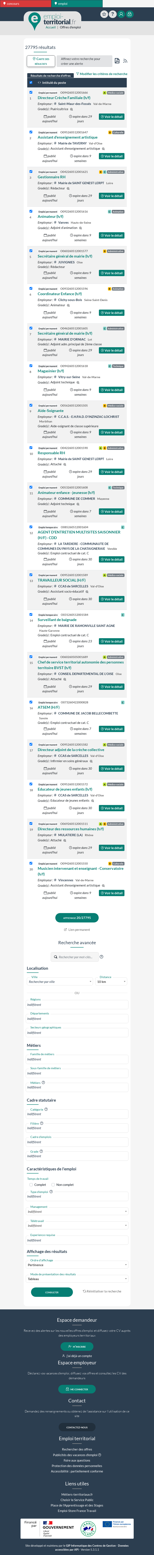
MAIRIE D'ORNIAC (70, 339)
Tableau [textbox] (33, 1279)
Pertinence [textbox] (35, 1265)
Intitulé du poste (52, 82)
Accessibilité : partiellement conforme (77, 1471)
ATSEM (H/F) (49, 707)
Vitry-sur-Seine (67, 377)
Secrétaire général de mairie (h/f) (65, 256)
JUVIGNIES (64, 262)
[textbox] (60, 982)
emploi (61, 3)
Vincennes (64, 880)
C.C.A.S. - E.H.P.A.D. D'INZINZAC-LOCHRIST (86, 416)
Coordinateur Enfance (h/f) (60, 293)
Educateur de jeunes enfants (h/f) (65, 789)
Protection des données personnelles (77, 1466)
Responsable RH (51, 452)
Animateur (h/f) (50, 216)
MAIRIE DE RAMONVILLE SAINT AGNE (84, 626)
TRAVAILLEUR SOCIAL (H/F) (61, 580)
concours (11, 3)
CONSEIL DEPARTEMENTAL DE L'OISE (84, 674)
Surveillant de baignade (57, 619)
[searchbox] (77, 1004)
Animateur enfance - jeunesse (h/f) (66, 492)
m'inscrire (77, 1346)
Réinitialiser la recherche (102, 1291)
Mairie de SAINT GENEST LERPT (79, 183)
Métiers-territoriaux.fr (77, 1494)
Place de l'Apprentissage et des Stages (77, 1505)
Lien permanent (77, 929)
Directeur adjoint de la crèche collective (71, 749)
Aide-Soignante (51, 410)
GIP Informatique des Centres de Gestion (91, 1545)
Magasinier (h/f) (51, 371)
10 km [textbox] (101, 982)
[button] (101, 956)
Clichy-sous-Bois (68, 300)
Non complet (65, 1184)
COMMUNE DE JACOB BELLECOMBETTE (86, 713)
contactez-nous (77, 1427)
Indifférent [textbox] (35, 1211)
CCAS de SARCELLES (71, 586)
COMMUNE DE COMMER (75, 498)
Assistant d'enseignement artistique (68, 137)
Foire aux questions (77, 1460)
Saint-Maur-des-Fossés (73, 104)
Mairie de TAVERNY (70, 143)
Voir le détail (112, 117)
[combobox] (60, 981)
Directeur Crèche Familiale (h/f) (64, 97)
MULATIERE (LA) (68, 835)
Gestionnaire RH (52, 177)
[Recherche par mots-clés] (78, 957)
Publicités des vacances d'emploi (75, 1455)
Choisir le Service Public (77, 1500)
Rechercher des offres (77, 1449)
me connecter (77, 1389)
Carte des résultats (41, 61)
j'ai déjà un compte (77, 1356)
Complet (40, 1184)
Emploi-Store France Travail (77, 1511)
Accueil (51, 27)
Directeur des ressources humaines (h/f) (71, 829)
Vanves (61, 222)
